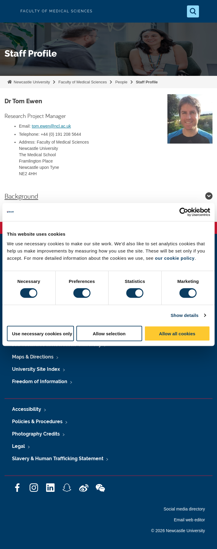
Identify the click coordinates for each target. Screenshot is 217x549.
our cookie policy (175, 257)
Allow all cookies (177, 333)
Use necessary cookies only (42, 333)
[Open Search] (193, 11)
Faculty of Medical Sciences (82, 82)
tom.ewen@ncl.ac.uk (51, 126)
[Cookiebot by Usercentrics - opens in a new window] (183, 212)
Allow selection (109, 333)
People (121, 82)
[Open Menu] (207, 11)
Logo (10, 11)
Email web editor (189, 519)
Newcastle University (31, 82)
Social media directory (184, 509)
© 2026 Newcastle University (178, 530)
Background (108, 195)
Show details (185, 315)
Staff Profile (147, 82)
